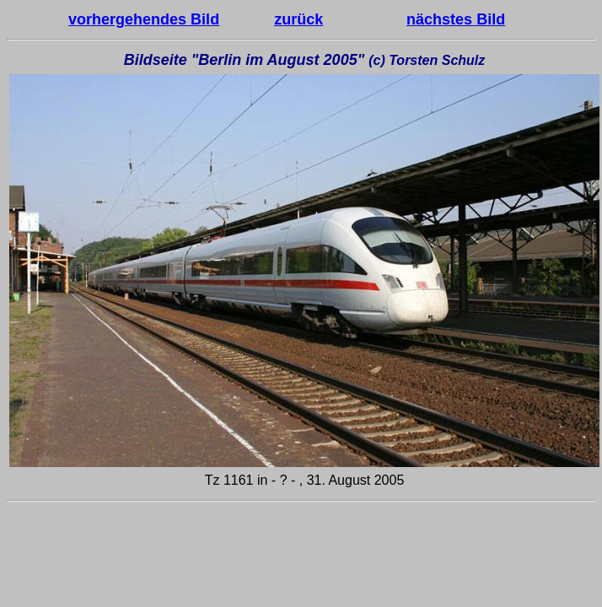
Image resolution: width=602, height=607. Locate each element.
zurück (298, 19)
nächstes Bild (455, 19)
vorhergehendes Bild (143, 19)
